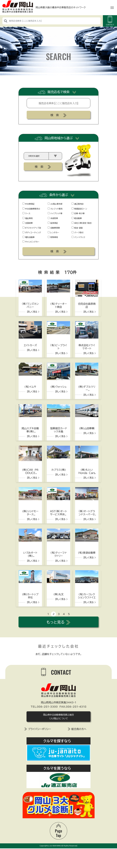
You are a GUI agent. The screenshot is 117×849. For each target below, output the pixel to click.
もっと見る (55, 622)
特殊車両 (53, 237)
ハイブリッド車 (55, 213)
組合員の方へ (78, 729)
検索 (56, 115)
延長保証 (53, 223)
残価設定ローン (79, 209)
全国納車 (27, 223)
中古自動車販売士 (31, 209)
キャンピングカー (30, 242)
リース (26, 213)
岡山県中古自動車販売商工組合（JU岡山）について (58, 717)
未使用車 (53, 218)
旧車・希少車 (78, 213)
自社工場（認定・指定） (82, 223)
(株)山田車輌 (86, 428)
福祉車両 (27, 218)
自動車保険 (54, 228)
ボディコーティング (31, 232)
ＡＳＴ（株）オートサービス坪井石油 (58, 514)
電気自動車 (28, 237)
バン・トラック (78, 237)
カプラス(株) (58, 470)
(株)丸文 (58, 594)
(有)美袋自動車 (87, 553)
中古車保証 (28, 204)
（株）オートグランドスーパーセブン (87, 514)
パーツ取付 (77, 232)
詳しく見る (32, 312)
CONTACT (110, 20)
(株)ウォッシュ (58, 387)
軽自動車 (77, 218)
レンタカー (53, 232)
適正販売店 (78, 204)
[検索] (5, 20)
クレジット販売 (55, 209)
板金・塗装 (77, 228)
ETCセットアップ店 (31, 228)
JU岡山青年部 (55, 204)
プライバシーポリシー (39, 729)
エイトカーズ (30, 345)
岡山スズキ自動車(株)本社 (30, 431)
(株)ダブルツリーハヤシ (86, 390)
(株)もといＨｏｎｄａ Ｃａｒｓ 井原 (87, 473)
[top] (58, 831)
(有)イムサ (30, 387)
